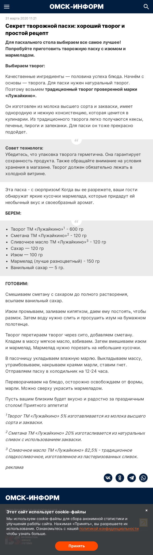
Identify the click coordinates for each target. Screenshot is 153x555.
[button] (6, 6)
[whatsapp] (142, 478)
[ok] (118, 478)
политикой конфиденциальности (109, 528)
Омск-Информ (76, 6)
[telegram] (130, 478)
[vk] (108, 478)
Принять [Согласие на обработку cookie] (76, 546)
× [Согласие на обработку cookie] (146, 510)
